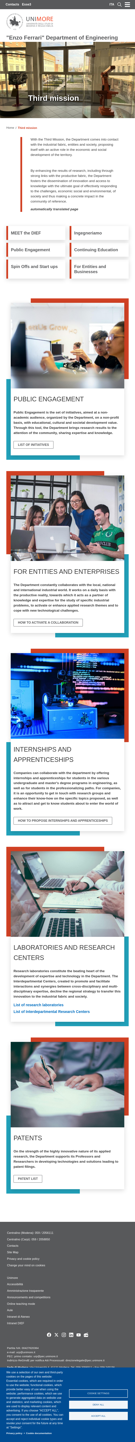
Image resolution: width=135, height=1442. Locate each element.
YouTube (78, 1335)
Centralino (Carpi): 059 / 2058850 (28, 1239)
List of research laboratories (39, 1005)
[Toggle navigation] (127, 4)
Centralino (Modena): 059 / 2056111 (30, 1232)
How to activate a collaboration (48, 622)
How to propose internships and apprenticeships (63, 820)
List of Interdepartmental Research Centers (52, 1012)
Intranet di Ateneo (18, 1316)
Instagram (64, 1335)
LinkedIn (71, 1335)
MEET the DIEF (26, 233)
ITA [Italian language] (111, 4)
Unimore (12, 1277)
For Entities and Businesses (90, 269)
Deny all (98, 1404)
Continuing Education (96, 249)
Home (10, 127)
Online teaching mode (21, 1303)
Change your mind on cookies (26, 1265)
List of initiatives (33, 445)
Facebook (49, 1335)
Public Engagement (30, 249)
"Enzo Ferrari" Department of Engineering (62, 37)
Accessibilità (15, 1284)
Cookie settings (98, 1393)
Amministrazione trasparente (25, 1290)
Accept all (98, 1416)
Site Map (12, 1252)
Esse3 (26, 4)
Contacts (12, 4)
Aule (10, 1310)
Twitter (56, 1335)
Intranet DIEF (15, 1323)
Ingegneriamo (88, 233)
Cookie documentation (39, 1433)
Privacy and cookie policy (23, 1258)
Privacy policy (14, 1433)
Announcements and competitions (28, 1297)
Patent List (28, 1179)
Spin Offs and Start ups (34, 266)
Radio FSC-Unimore (86, 1335)
